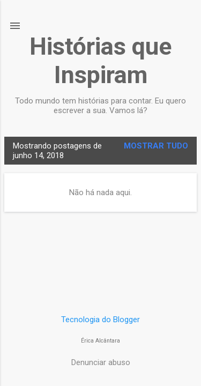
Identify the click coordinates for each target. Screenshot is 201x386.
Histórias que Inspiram (100, 60)
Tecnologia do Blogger (100, 319)
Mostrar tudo (156, 146)
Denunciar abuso (100, 362)
